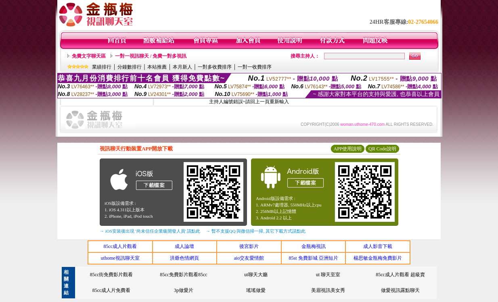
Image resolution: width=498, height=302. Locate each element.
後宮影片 (249, 246)
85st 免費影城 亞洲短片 (313, 258)
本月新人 (182, 67)
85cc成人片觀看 (120, 246)
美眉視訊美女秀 (328, 290)
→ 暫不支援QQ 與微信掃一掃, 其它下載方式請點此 (255, 231)
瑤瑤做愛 (256, 290)
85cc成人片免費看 (111, 290)
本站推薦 (157, 67)
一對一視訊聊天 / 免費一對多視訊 (150, 56)
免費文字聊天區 (89, 56)
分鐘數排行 (129, 67)
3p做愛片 (183, 290)
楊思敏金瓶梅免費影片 (378, 258)
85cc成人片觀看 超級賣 (400, 274)
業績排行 (101, 67)
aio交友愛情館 (249, 258)
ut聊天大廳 (255, 274)
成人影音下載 (377, 246)
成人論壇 (184, 246)
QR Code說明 (382, 149)
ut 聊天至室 (328, 274)
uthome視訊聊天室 (120, 258)
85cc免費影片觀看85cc (183, 274)
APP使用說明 (347, 149)
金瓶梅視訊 (313, 246)
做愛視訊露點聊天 (400, 290)
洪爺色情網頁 (184, 258)
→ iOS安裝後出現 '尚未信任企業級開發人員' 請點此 (150, 231)
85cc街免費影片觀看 (111, 274)
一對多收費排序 (215, 67)
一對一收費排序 (255, 67)
